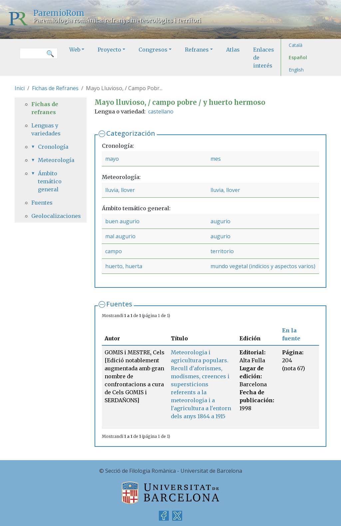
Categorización (130, 133)
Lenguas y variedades (46, 129)
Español (298, 57)
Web (74, 49)
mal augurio (120, 236)
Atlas (233, 49)
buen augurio (122, 221)
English (296, 70)
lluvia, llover (120, 190)
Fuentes (119, 303)
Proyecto (109, 49)
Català (295, 45)
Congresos (153, 49)
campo (113, 251)
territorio (222, 251)
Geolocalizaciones (50, 216)
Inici (20, 88)
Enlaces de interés (263, 57)
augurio (220, 221)
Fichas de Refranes (55, 88)
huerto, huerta (123, 266)
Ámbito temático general (50, 181)
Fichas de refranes (44, 108)
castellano (160, 111)
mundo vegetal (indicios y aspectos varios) (262, 266)
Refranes (197, 49)
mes (215, 158)
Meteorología (54, 160)
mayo (112, 158)
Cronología (53, 146)
